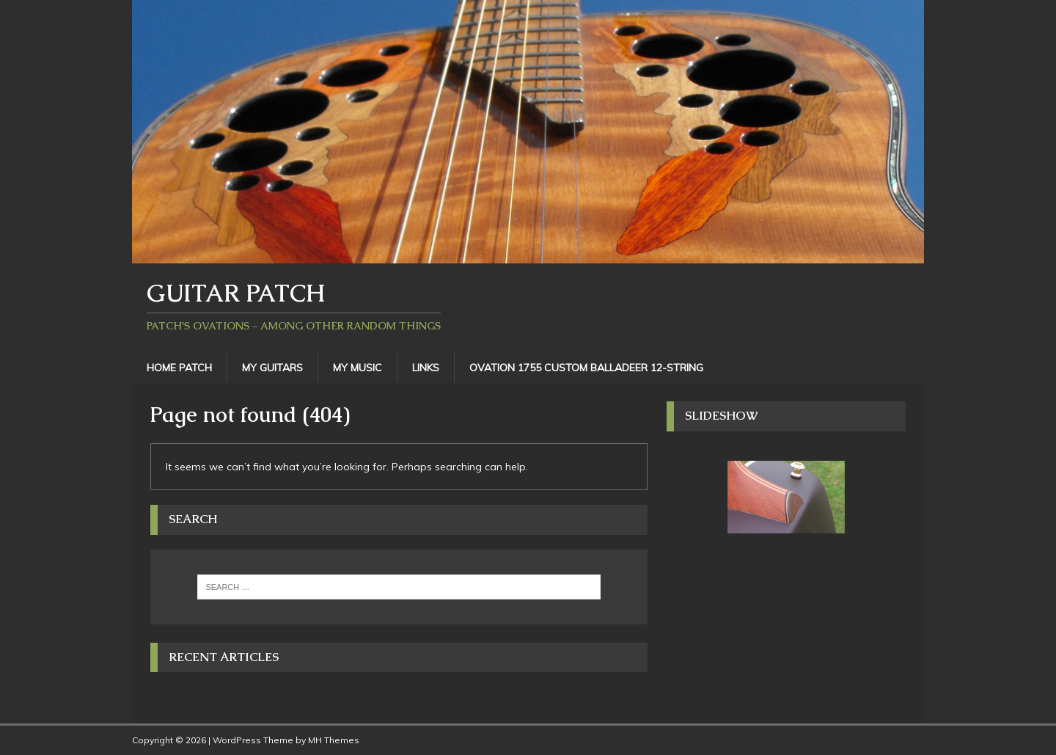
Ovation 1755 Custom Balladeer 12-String (586, 367)
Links (425, 367)
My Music (357, 367)
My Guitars (272, 367)
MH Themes (333, 739)
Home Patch (179, 367)
